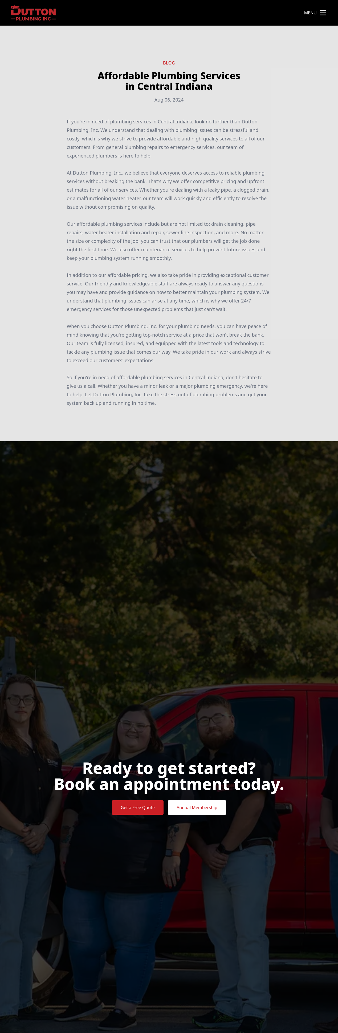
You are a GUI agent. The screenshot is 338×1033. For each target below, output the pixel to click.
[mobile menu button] (323, 12)
